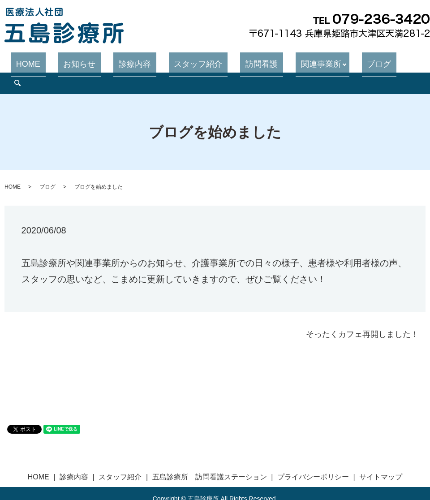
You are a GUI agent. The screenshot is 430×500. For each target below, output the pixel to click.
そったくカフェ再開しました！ (362, 311)
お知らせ (96, 60)
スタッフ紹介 (194, 60)
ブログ (348, 60)
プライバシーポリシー (313, 454)
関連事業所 (295, 60)
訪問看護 (247, 60)
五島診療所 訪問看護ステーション (209, 454)
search (380, 60)
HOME (55, 60)
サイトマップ (380, 454)
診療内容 (141, 60)
